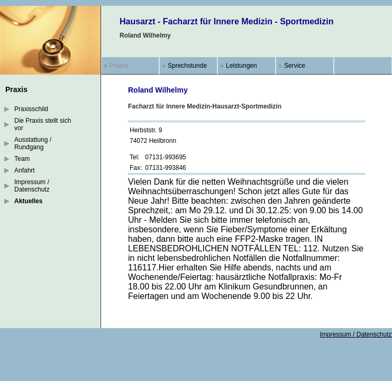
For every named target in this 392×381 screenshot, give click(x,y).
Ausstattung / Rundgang (32, 143)
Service (294, 65)
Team (22, 158)
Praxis (119, 65)
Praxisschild (31, 109)
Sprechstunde (187, 65)
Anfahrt (24, 170)
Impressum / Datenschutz (32, 185)
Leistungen (241, 65)
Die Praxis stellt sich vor (42, 124)
